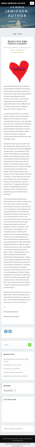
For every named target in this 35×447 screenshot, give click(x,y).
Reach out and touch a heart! (17, 42)
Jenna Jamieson (13, 47)
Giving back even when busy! (12, 365)
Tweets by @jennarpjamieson (13, 429)
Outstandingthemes (17, 440)
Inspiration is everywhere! (12, 369)
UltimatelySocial (17, 446)
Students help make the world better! (16, 376)
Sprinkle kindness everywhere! (13, 372)
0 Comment (20, 50)
